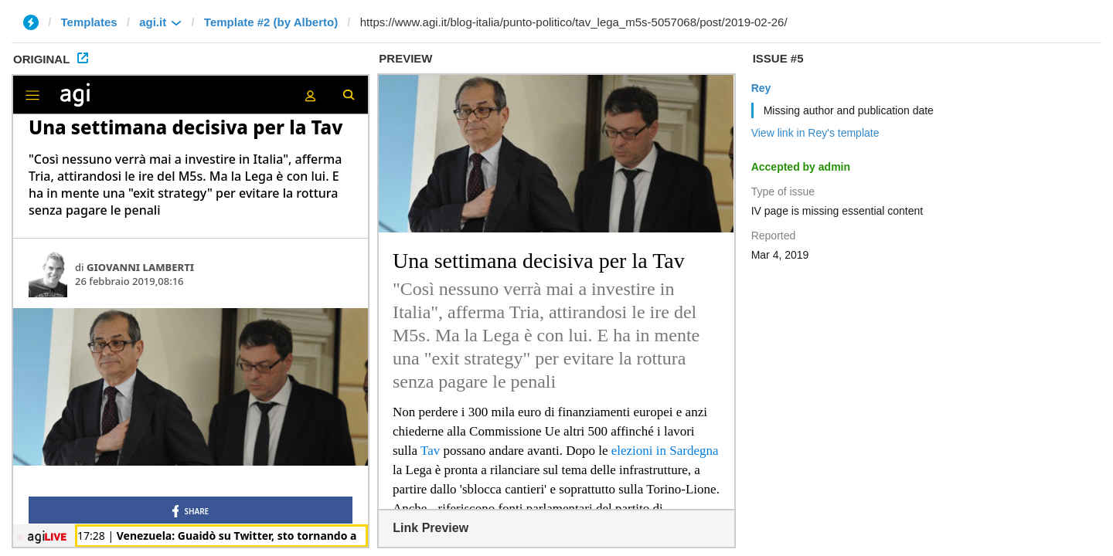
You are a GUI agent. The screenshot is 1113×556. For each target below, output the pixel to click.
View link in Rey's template (815, 133)
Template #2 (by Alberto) (271, 22)
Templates (89, 22)
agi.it (152, 22)
